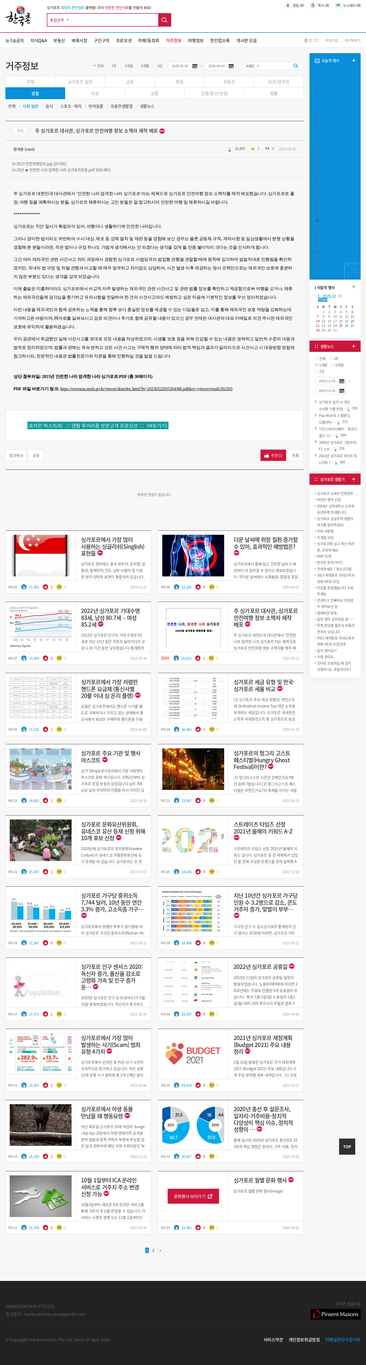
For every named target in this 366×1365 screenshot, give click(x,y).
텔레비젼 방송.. (328, 612)
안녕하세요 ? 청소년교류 (334, 568)
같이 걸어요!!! (327, 650)
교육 (130, 81)
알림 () (294, 5)
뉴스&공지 (14, 40)
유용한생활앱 (122, 106)
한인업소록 (220, 40)
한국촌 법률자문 (336, 1310)
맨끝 (161, 1251)
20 (316, 189)
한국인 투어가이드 (330, 562)
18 (316, 176)
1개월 (129, 65)
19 (316, 182)
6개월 (145, 65)
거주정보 (173, 40)
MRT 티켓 (324, 556)
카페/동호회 (148, 40)
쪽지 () (319, 5)
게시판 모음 (246, 40)
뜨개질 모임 (325, 537)
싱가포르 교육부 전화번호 (335, 493)
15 (316, 157)
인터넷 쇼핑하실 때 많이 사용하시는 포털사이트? (334, 666)
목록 (295, 455)
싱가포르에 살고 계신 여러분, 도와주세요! (335, 546)
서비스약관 (273, 1339)
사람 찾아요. (326, 656)
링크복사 (16, 455)
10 (316, 126)
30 (316, 251)
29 (316, 245)
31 (316, 258)
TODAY (322, 300)
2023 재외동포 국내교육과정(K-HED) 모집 (335, 578)
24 (316, 214)
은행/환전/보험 (214, 93)
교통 (155, 93)
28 (316, 239)
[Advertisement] (335, 719)
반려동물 (96, 106)
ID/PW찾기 (353, 40)
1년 (159, 65)
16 (316, 163)
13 (316, 144)
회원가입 (331, 40)
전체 (100, 65)
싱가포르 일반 (80, 81)
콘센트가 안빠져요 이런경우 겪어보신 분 (335, 603)
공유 (36, 455)
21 (316, 195)
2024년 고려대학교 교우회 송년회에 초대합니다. (335, 509)
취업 (179, 81)
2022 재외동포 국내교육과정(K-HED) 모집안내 (335, 641)
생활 (35, 93)
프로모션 (124, 40)
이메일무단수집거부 (343, 1339)
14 (316, 151)
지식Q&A (38, 40)
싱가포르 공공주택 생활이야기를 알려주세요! (335, 521)
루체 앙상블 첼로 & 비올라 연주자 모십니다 (335, 628)
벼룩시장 (79, 40)
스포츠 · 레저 (71, 106)
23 (316, 207)
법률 (274, 93)
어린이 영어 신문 (329, 499)
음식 (49, 106)
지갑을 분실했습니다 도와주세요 (335, 590)
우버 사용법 (325, 530)
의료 (95, 93)
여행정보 (195, 40)
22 (316, 201)
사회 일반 (30, 106)
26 (316, 226)
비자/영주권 (278, 81)
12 (316, 138)
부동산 (59, 40)
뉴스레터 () (348, 5)
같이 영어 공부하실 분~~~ (335, 619)
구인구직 (101, 40)
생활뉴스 (147, 106)
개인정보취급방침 (304, 1339)
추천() (273, 455)
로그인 (311, 40)
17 (316, 170)
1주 (114, 65)
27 (316, 233)
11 (316, 132)
